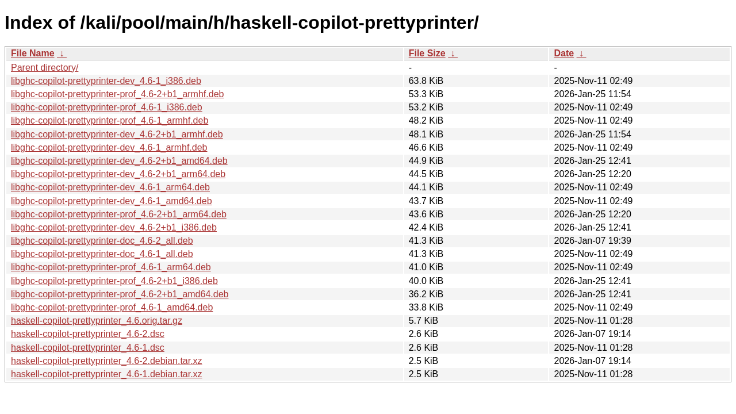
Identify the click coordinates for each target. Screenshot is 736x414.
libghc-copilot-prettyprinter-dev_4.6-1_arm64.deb (110, 187)
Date (564, 53)
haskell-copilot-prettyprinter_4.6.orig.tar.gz (96, 320)
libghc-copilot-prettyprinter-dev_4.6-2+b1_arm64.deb (118, 174)
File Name (33, 53)
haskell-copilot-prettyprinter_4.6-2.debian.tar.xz (106, 361)
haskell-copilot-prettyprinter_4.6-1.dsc (87, 347)
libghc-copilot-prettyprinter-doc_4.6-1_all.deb (102, 254)
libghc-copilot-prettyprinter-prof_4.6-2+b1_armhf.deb (117, 94)
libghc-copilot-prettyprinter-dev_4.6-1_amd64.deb (111, 201)
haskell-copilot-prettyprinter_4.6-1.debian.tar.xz (106, 374)
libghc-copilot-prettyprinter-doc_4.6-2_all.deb (102, 241)
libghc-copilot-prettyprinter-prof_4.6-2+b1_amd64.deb (119, 294)
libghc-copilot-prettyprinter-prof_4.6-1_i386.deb (106, 107)
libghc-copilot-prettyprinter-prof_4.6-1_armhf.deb (109, 120)
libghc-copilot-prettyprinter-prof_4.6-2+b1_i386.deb (114, 281)
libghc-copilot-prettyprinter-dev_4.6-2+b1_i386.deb (114, 227)
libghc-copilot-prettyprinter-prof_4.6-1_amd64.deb (112, 307)
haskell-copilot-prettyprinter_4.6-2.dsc (87, 334)
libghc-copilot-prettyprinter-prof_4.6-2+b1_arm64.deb (119, 214)
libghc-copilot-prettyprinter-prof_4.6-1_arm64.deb (111, 267)
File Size (427, 53)
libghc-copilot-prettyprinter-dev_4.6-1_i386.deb (106, 81)
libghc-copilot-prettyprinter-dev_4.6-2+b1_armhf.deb (117, 134)
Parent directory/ (44, 67)
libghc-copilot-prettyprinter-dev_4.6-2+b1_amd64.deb (119, 161)
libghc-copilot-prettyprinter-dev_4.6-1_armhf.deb (109, 147)
